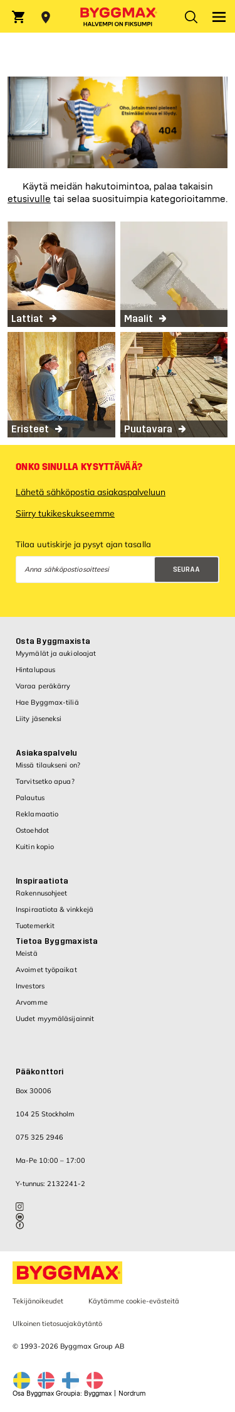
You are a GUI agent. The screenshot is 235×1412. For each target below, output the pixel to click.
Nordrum (131, 1393)
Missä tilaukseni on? (48, 765)
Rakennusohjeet (41, 893)
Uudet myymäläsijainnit (55, 1018)
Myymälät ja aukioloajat (56, 653)
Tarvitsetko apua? (45, 781)
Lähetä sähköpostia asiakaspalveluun (90, 492)
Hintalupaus (35, 669)
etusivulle (29, 199)
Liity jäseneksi (39, 718)
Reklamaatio (37, 814)
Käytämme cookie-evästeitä (133, 1301)
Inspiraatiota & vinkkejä (54, 909)
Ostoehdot (32, 830)
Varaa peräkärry (43, 686)
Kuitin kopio (35, 846)
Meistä (27, 953)
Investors (30, 985)
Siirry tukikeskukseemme (65, 513)
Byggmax (98, 1393)
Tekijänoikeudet (38, 1301)
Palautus (30, 797)
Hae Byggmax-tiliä (47, 702)
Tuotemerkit (35, 925)
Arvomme (32, 1002)
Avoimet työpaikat (46, 969)
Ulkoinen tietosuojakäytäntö (57, 1323)
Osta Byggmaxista (53, 641)
